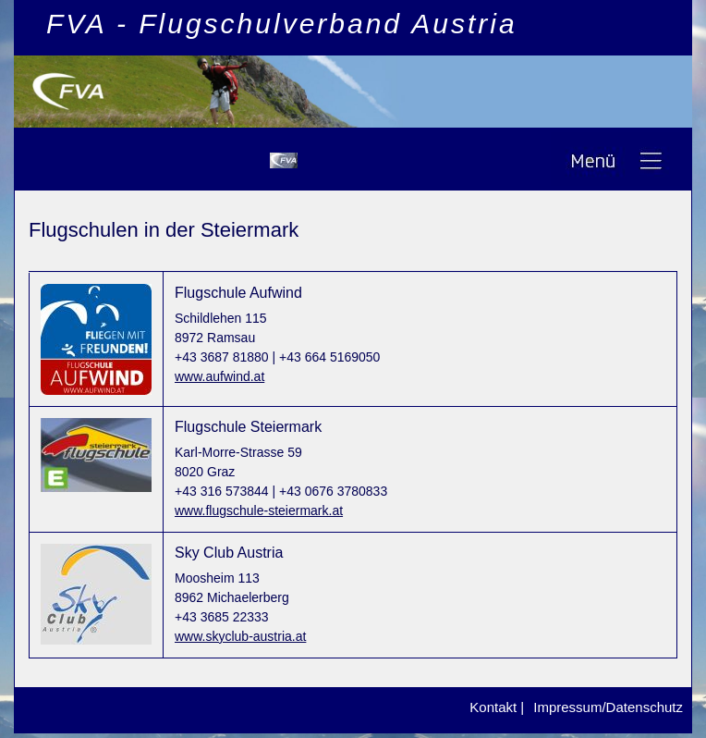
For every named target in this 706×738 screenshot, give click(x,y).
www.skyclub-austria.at (240, 636)
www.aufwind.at (219, 376)
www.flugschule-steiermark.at (259, 510)
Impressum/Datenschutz (608, 707)
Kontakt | (496, 707)
